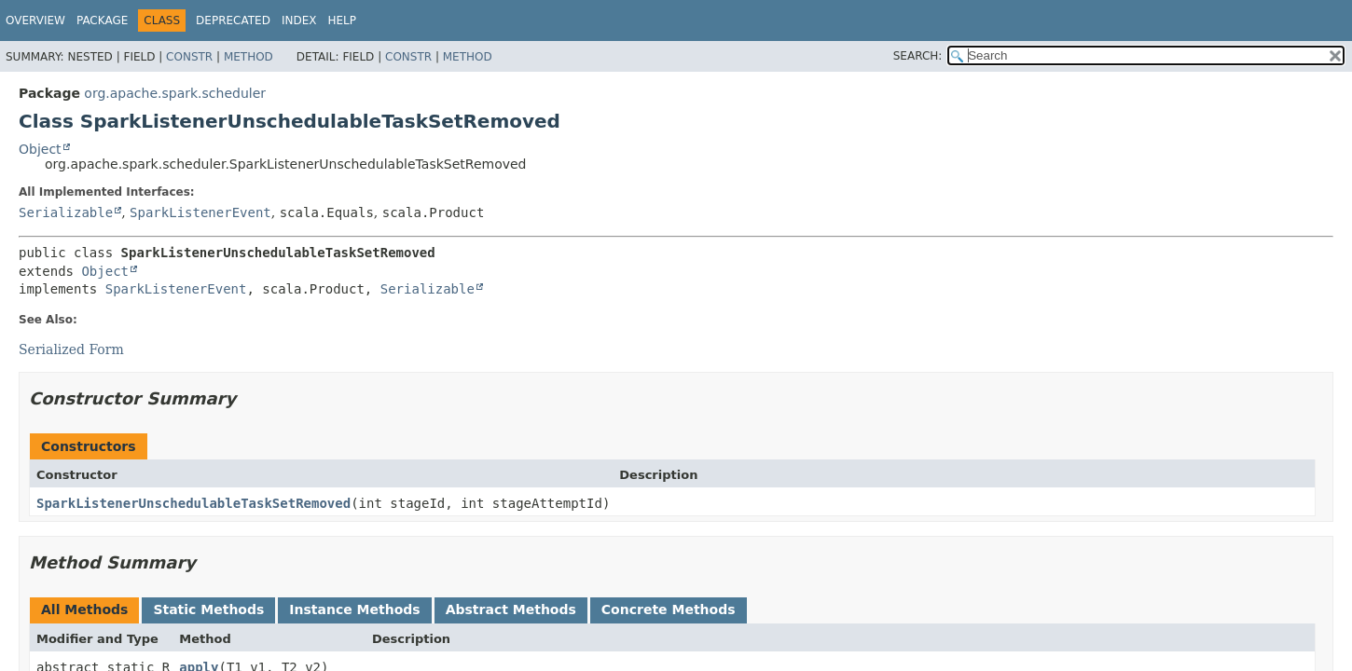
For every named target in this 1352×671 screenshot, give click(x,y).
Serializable (66, 212)
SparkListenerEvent (200, 212)
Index (299, 20)
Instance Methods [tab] (354, 609)
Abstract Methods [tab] (511, 609)
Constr (189, 56)
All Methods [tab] (84, 609)
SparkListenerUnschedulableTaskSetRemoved (193, 503)
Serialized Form (71, 349)
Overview (35, 20)
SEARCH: (918, 55)
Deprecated (233, 20)
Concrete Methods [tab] (668, 609)
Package (102, 20)
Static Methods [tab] (208, 609)
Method (248, 56)
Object (40, 149)
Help (341, 20)
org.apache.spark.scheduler (175, 93)
